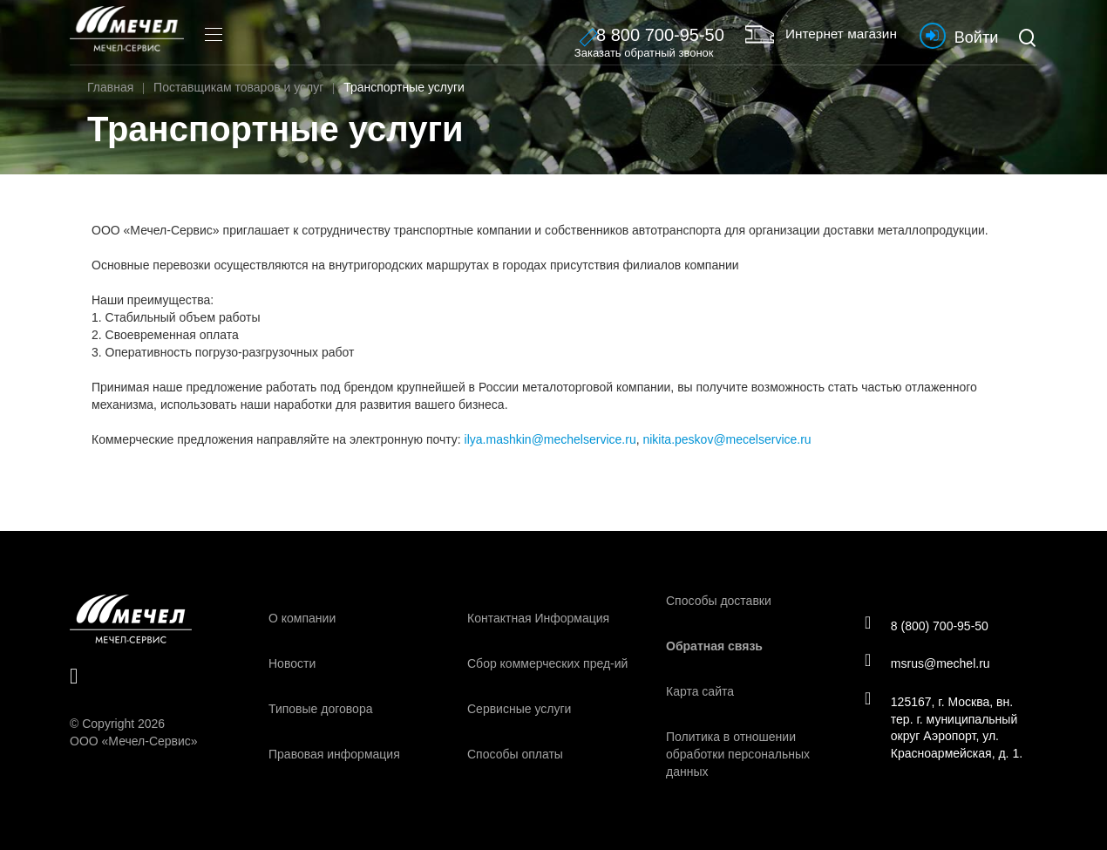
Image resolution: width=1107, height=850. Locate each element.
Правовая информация (334, 754)
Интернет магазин (807, 34)
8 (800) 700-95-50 (929, 624)
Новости (292, 663)
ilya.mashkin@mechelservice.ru (550, 439)
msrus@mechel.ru (930, 663)
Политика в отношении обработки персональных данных (738, 754)
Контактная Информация (538, 618)
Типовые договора (320, 709)
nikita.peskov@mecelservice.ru (726, 439)
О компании (302, 618)
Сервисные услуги (519, 709)
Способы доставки (718, 601)
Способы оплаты (515, 754)
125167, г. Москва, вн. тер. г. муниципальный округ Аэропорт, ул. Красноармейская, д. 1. (946, 729)
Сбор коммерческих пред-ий (547, 663)
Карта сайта (700, 691)
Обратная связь (714, 646)
